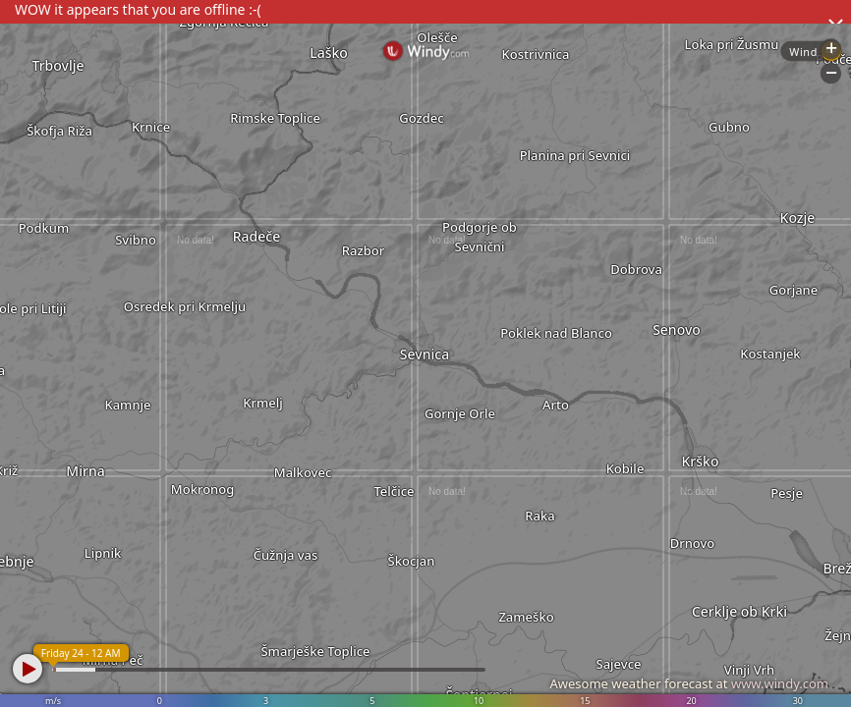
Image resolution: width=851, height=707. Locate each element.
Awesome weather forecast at (688, 683)
